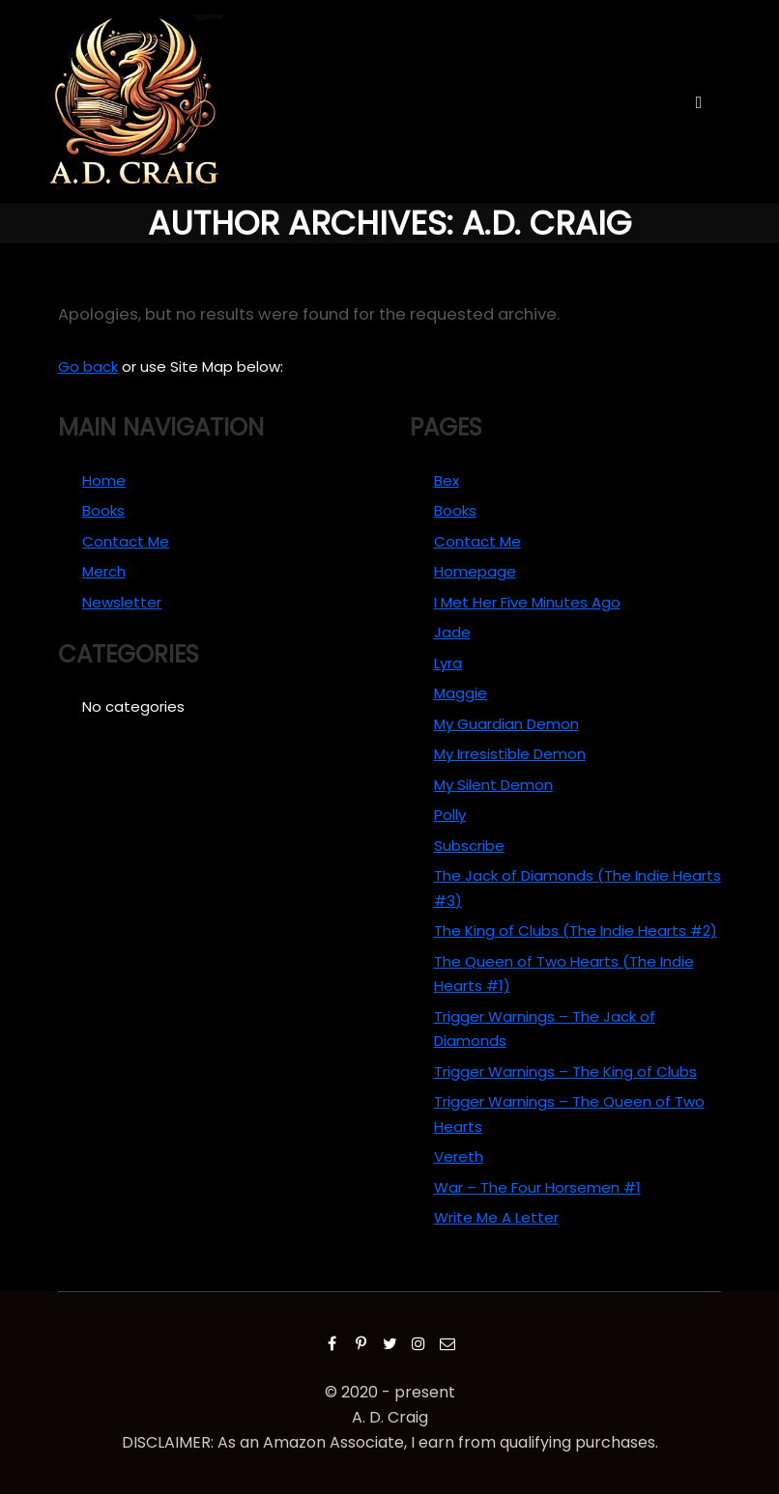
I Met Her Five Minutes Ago (527, 602)
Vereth (458, 1156)
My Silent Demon (493, 785)
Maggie (460, 693)
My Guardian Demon (506, 724)
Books (103, 510)
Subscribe (469, 845)
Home (104, 480)
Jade (452, 632)
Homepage (475, 571)
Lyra (448, 663)
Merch (104, 571)
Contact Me (125, 541)
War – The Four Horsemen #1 (537, 1187)
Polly (450, 814)
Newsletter (121, 602)
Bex (446, 480)
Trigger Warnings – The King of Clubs (565, 1071)
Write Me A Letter (496, 1217)
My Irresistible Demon (510, 754)
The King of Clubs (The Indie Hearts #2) (575, 930)
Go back (88, 366)
